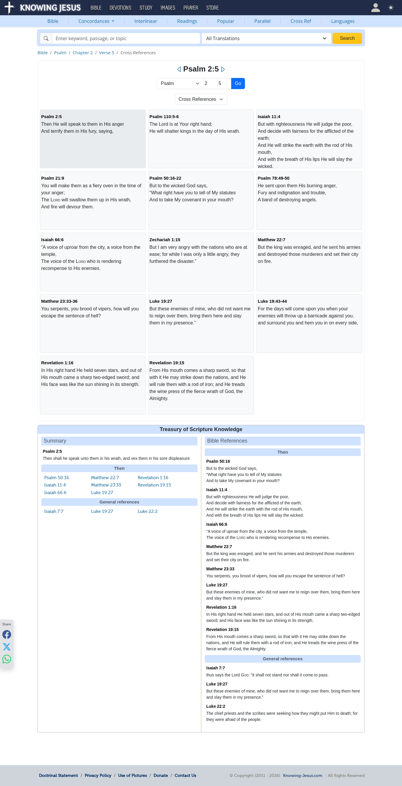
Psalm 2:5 (51, 116)
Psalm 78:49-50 (273, 178)
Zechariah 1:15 (164, 239)
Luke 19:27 (160, 301)
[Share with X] (7, 647)
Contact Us (185, 775)
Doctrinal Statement (58, 775)
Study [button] (146, 8)
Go (238, 83)
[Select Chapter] (210, 83)
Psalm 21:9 (52, 178)
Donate (161, 775)
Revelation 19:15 (166, 362)
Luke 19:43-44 (272, 301)
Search (347, 38)
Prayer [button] (191, 8)
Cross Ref (301, 21)
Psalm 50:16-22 (165, 178)
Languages (343, 21)
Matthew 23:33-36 (59, 301)
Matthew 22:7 (271, 239)
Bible (52, 21)
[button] (376, 7)
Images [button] (168, 8)
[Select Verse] (224, 83)
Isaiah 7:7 (53, 511)
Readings (187, 21)
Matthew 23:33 (106, 485)
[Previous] (179, 69)
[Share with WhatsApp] (6, 659)
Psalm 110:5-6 (164, 116)
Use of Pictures (132, 775)
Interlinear (145, 21)
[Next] (222, 69)
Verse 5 (106, 52)
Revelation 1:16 (57, 362)
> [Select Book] (180, 83)
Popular (225, 21)
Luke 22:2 (148, 511)
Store (213, 8)
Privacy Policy (98, 775)
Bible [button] (96, 8)
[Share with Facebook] (6, 635)
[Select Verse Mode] (201, 99)
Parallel (262, 21)
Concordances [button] (95, 21)
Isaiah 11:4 (269, 116)
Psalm (60, 52)
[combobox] (266, 38)
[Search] (126, 38)
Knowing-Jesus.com (302, 775)
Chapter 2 (83, 52)
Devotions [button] (121, 8)
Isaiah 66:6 (52, 239)
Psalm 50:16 (56, 477)
